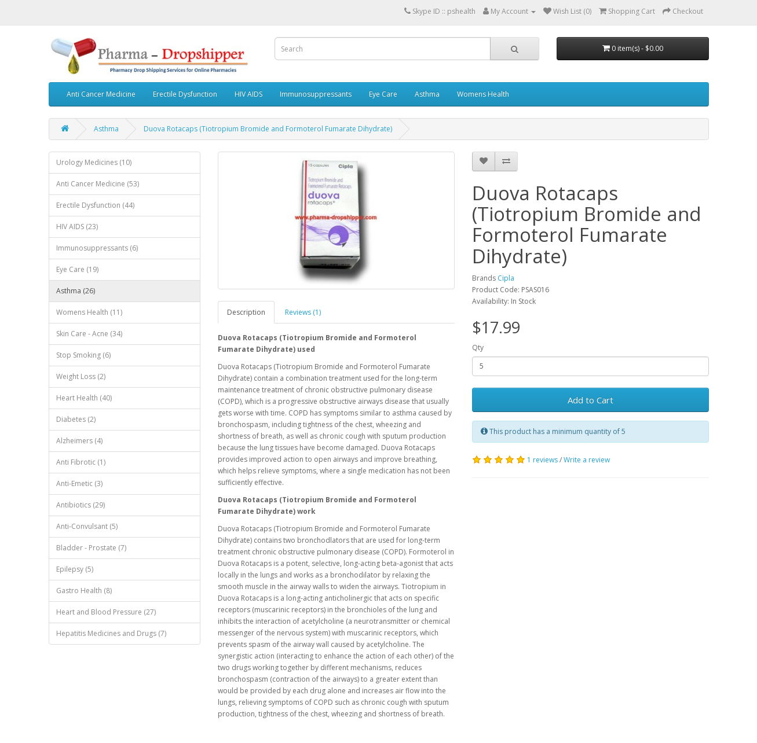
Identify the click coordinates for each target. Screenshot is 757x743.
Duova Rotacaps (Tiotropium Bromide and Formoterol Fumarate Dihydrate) (268, 129)
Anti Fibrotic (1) (80, 462)
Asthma (427, 94)
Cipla (506, 278)
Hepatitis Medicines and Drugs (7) (111, 633)
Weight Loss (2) (80, 376)
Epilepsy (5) (74, 569)
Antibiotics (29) (80, 505)
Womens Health (483, 94)
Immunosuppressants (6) (97, 248)
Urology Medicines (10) (93, 162)
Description (246, 312)
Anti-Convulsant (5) (87, 526)
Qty (478, 347)
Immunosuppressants (316, 94)
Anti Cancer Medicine (101, 94)
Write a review (587, 460)
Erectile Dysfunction (185, 94)
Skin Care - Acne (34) (89, 334)
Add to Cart (590, 400)
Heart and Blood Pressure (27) (106, 612)
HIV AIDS (248, 94)
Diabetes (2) (76, 419)
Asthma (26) (75, 291)
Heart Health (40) (84, 398)
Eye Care (383, 94)
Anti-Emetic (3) (79, 483)
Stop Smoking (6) (83, 355)
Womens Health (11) (89, 312)
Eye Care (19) (77, 269)
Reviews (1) (303, 312)
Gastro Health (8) (84, 590)
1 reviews (542, 460)
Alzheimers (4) (79, 441)
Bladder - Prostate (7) (91, 548)
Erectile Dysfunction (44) (95, 205)
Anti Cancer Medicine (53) (97, 184)
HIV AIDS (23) (77, 226)
